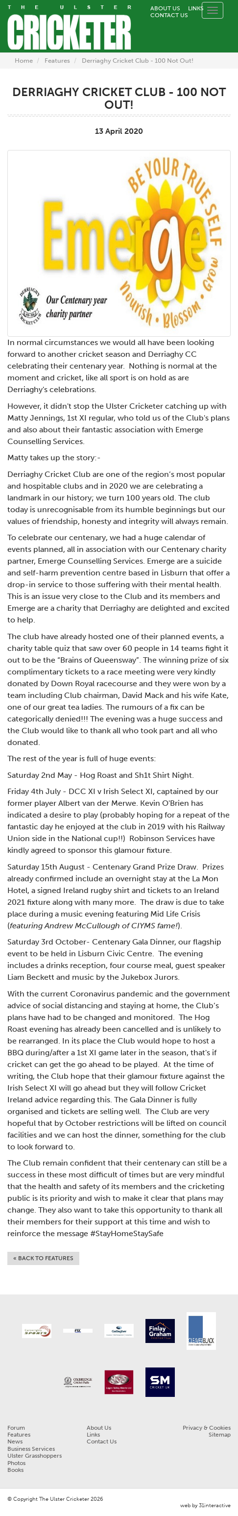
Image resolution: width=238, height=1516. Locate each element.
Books (15, 1469)
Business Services (31, 1448)
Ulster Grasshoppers (34, 1455)
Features (57, 60)
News (15, 1441)
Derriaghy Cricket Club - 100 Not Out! (137, 60)
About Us (165, 8)
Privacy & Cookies (207, 1427)
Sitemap (220, 1434)
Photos (16, 1463)
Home (24, 60)
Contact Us (169, 15)
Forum (16, 1427)
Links (196, 8)
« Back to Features (43, 1258)
